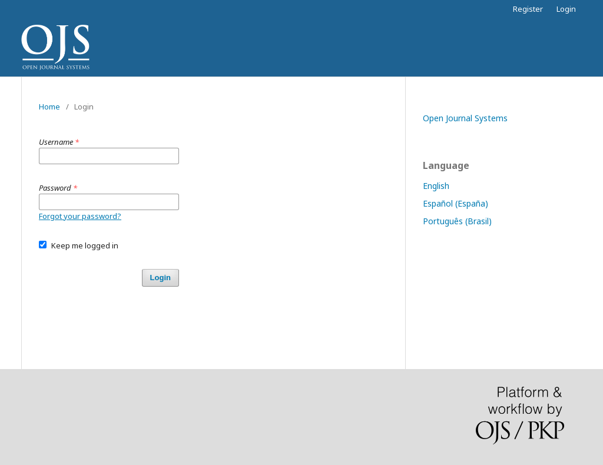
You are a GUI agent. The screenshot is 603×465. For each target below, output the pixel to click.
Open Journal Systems (465, 118)
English (436, 185)
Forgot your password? (80, 216)
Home (49, 106)
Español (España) (455, 203)
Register (528, 9)
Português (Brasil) (457, 221)
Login (566, 9)
